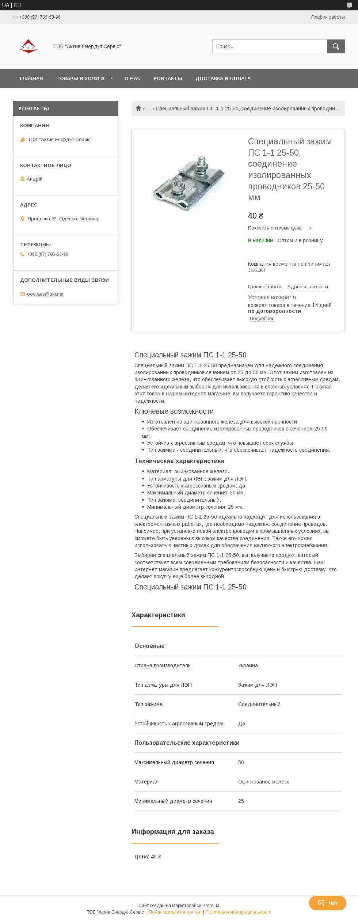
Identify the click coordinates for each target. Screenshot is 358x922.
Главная (31, 78)
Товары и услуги (80, 78)
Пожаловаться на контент (175, 912)
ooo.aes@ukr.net (45, 294)
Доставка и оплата (223, 78)
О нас (133, 78)
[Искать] (336, 46)
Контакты (168, 78)
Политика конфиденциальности (238, 912)
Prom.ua (211, 905)
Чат (328, 903)
